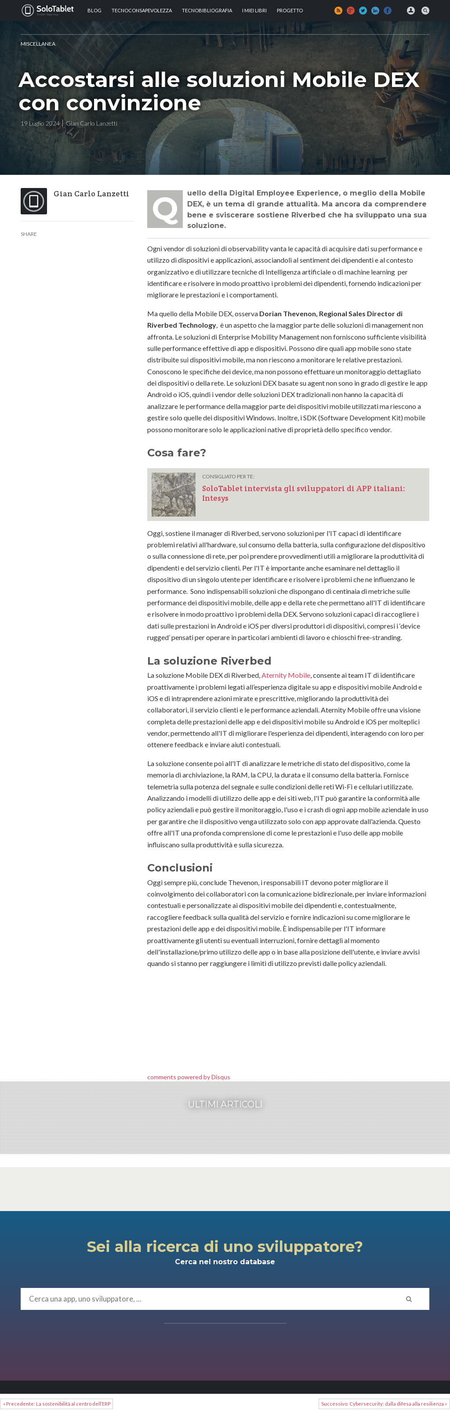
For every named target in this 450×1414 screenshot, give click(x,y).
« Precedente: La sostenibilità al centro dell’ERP (56, 1404)
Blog (94, 10)
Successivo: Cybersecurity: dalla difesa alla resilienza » (384, 1404)
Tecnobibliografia (207, 10)
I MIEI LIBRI (254, 10)
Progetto (290, 10)
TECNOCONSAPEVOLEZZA (142, 10)
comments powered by (188, 1077)
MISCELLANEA (38, 43)
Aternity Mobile (285, 675)
